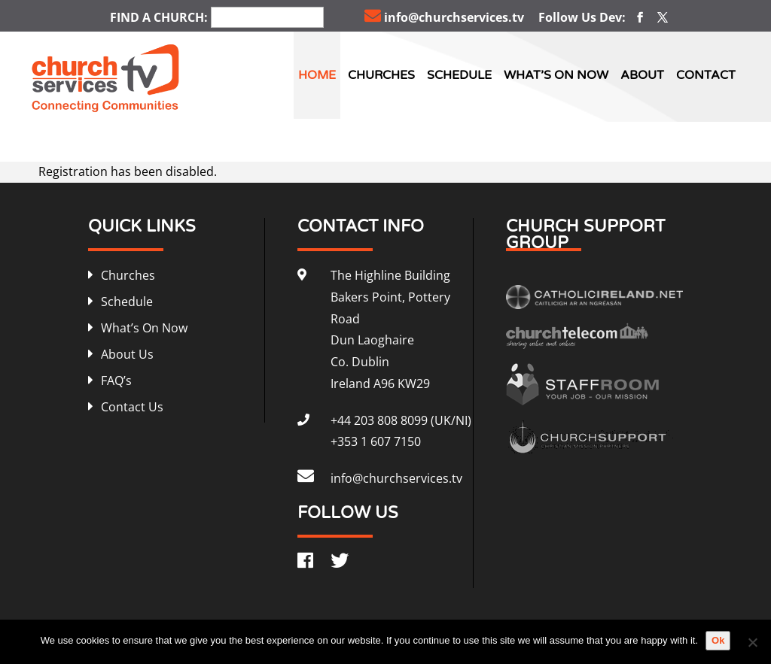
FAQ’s (116, 380)
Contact (706, 75)
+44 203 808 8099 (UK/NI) (401, 420)
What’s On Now (556, 75)
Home (317, 75)
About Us (127, 354)
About (642, 75)
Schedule (459, 75)
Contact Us (132, 407)
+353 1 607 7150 (376, 441)
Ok (718, 640)
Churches (381, 75)
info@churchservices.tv (444, 17)
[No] (752, 642)
